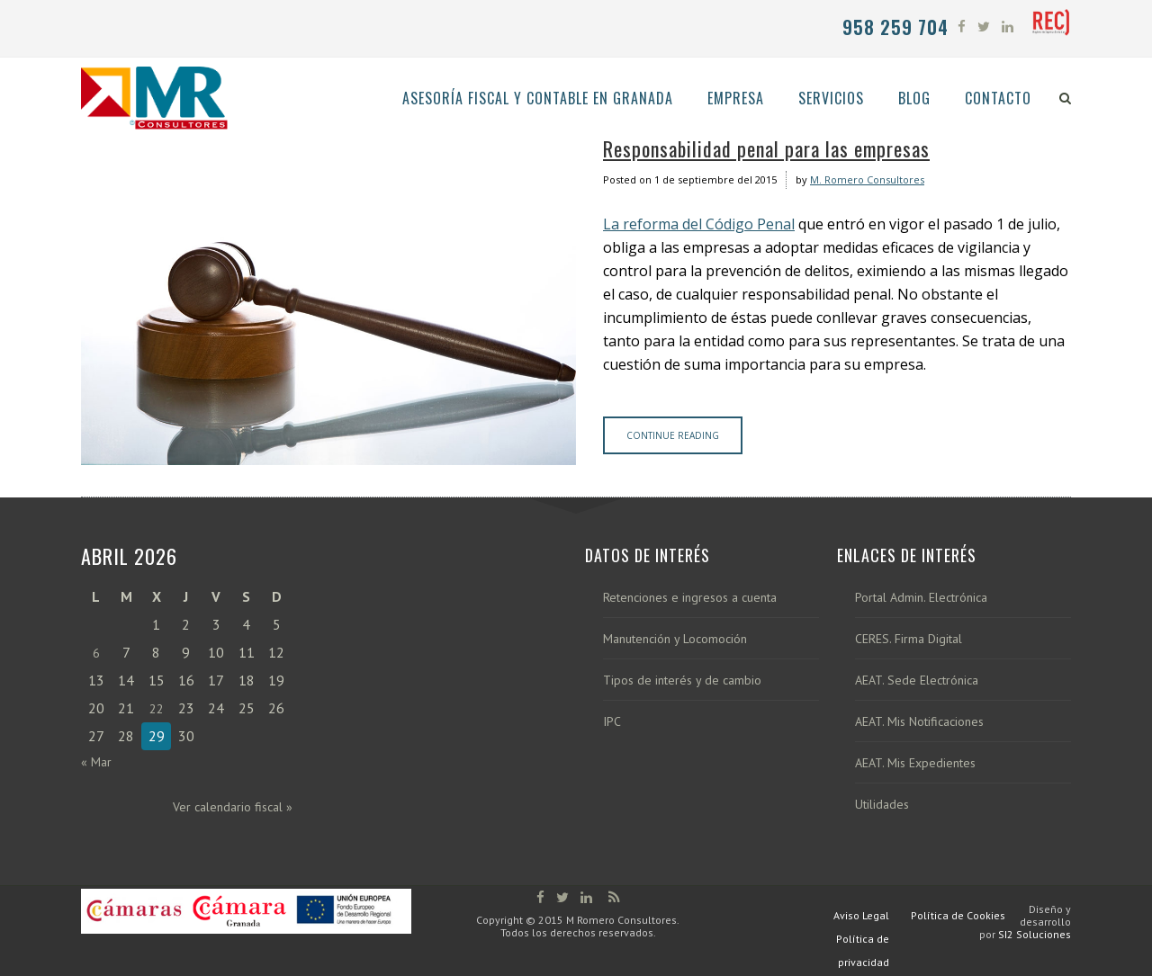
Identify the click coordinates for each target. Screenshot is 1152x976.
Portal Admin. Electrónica (921, 597)
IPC (612, 722)
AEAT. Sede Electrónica (916, 680)
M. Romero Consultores (867, 179)
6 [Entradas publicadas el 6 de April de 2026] (96, 653)
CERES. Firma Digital (908, 639)
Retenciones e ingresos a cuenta (690, 597)
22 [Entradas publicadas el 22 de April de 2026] (156, 709)
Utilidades (882, 804)
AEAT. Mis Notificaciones (919, 722)
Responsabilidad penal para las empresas (766, 148)
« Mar (96, 762)
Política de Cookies (958, 915)
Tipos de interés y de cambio (682, 680)
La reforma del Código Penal (699, 224)
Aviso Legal (861, 915)
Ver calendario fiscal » (232, 807)
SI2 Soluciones (1034, 934)
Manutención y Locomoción (675, 639)
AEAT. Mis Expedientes (915, 763)
